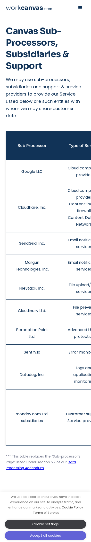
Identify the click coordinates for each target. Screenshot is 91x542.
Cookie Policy (72, 507)
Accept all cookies (45, 535)
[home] (29, 7)
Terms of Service (46, 512)
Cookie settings (45, 524)
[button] (80, 8)
